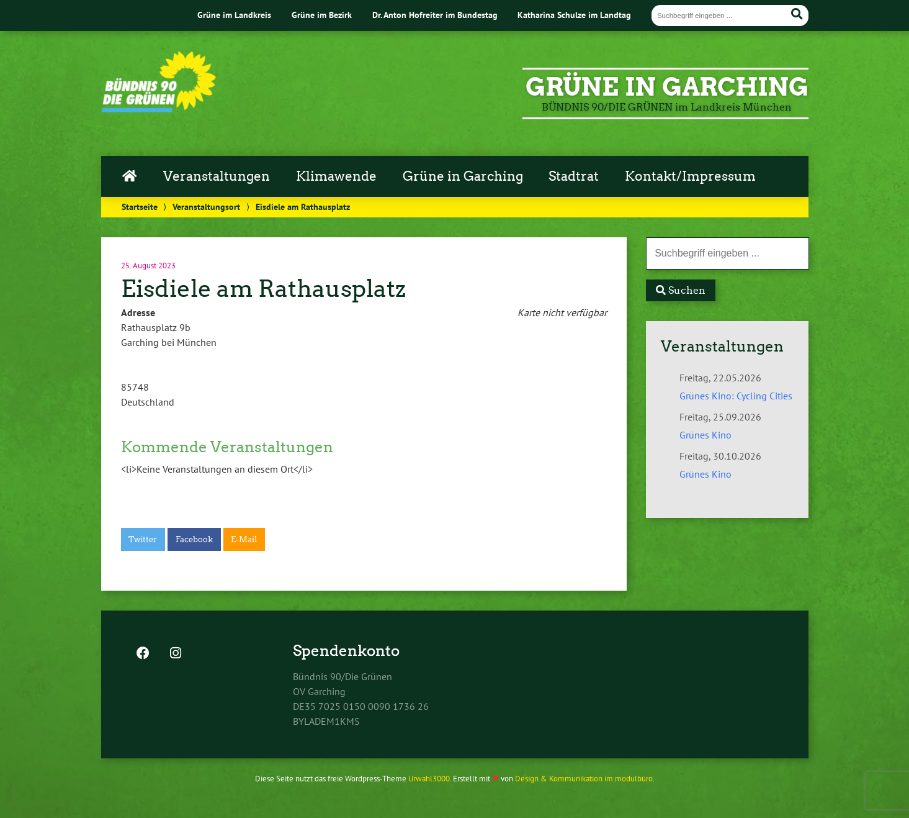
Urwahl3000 (429, 778)
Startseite (140, 206)
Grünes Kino (705, 435)
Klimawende (336, 176)
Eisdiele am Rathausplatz (263, 288)
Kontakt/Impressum (690, 176)
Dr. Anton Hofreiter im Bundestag (435, 14)
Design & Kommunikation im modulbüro (584, 778)
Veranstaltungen (216, 176)
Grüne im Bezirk (322, 14)
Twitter (142, 539)
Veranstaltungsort (206, 206)
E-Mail (244, 539)
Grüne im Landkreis (234, 14)
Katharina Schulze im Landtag (574, 14)
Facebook (194, 539)
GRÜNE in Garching (667, 87)
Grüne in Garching (463, 176)
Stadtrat (574, 176)
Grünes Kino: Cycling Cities (735, 395)
